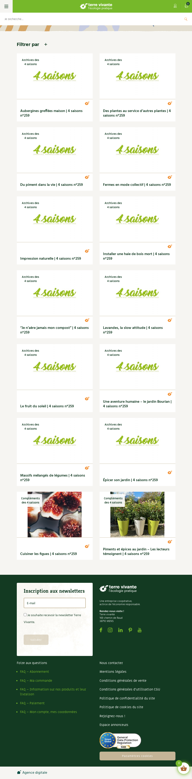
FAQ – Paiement (32, 703)
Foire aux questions (32, 663)
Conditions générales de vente (123, 680)
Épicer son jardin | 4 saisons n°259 (130, 480)
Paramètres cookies (137, 756)
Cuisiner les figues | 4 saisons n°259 (48, 554)
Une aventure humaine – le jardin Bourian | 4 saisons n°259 (137, 404)
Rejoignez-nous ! (112, 716)
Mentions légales (113, 672)
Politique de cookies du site (121, 707)
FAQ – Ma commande (36, 680)
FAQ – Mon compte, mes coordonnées (48, 712)
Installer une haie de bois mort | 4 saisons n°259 (136, 256)
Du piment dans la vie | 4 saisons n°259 (51, 185)
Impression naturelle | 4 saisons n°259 (50, 259)
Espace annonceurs (114, 725)
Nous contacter (111, 663)
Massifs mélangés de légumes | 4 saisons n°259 (52, 478)
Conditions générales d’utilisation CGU (130, 689)
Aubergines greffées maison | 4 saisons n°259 (51, 113)
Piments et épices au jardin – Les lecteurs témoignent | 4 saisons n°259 (136, 551)
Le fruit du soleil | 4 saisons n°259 (47, 406)
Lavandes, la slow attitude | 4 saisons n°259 (133, 330)
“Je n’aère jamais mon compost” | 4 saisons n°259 (54, 330)
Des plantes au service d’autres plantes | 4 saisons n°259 (137, 113)
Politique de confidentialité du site (127, 698)
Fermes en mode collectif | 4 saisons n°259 (137, 185)
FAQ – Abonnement (34, 672)
